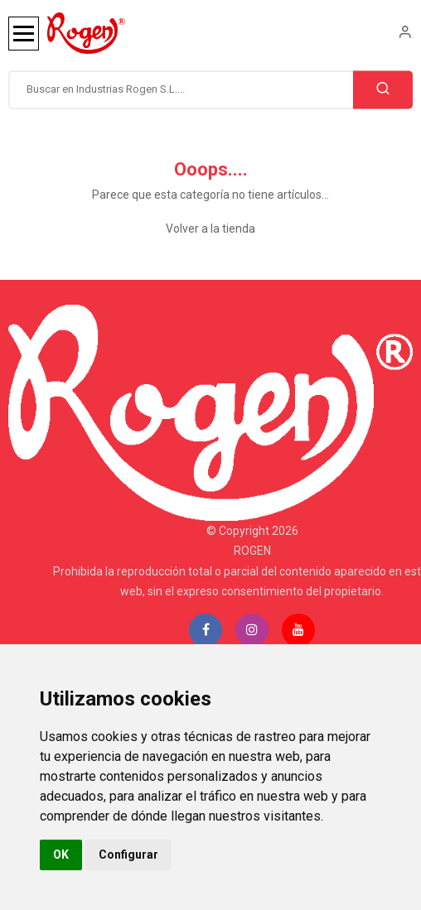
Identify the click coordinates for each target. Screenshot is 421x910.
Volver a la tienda (210, 228)
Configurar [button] (128, 854)
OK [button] (61, 854)
